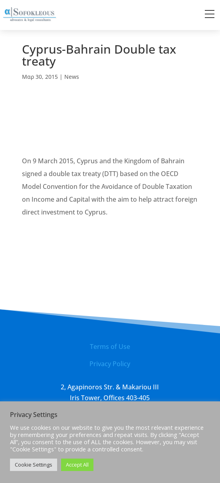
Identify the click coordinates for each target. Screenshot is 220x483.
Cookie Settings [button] (33, 464)
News (71, 76)
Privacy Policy (109, 363)
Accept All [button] (77, 464)
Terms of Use (110, 346)
